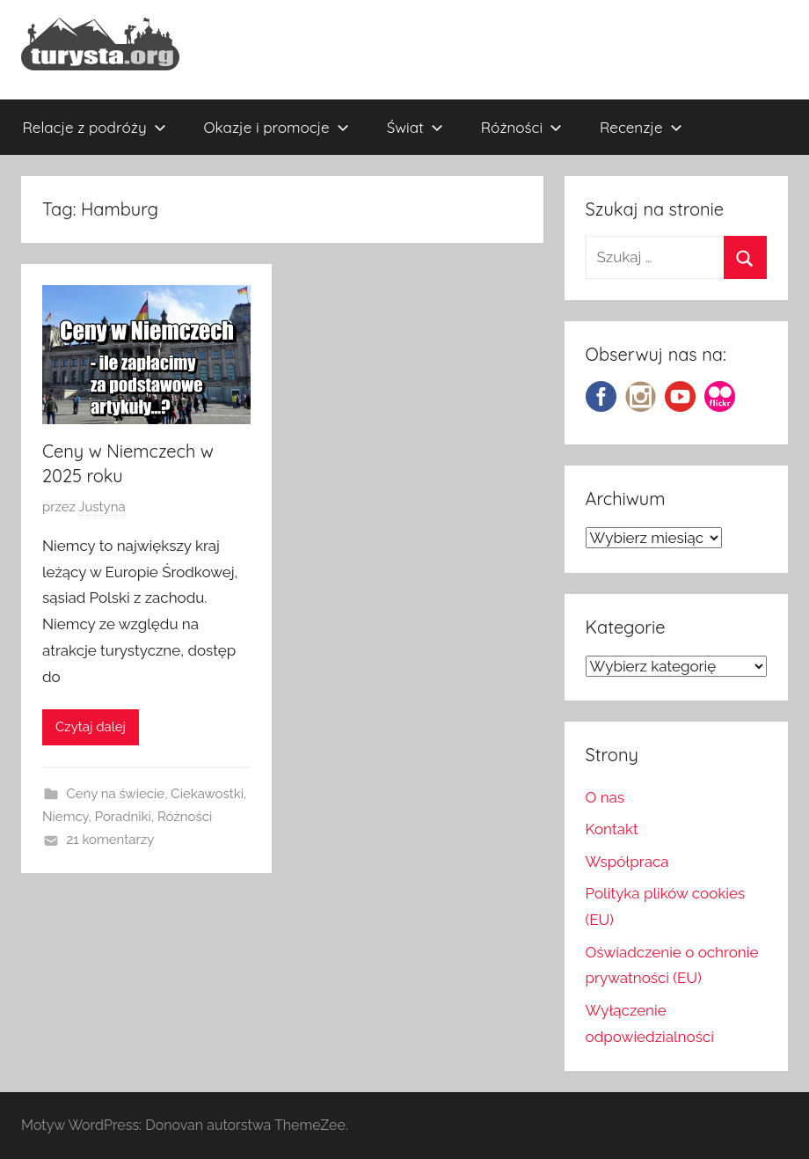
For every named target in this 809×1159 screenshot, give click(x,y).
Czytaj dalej (90, 727)
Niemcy (65, 817)
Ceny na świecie (116, 794)
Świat (415, 127)
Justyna (101, 507)
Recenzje (641, 127)
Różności (521, 127)
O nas (605, 797)
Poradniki (123, 817)
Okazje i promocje (276, 127)
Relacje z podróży (94, 127)
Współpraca (627, 861)
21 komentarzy (111, 839)
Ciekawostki (207, 794)
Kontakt (612, 829)
